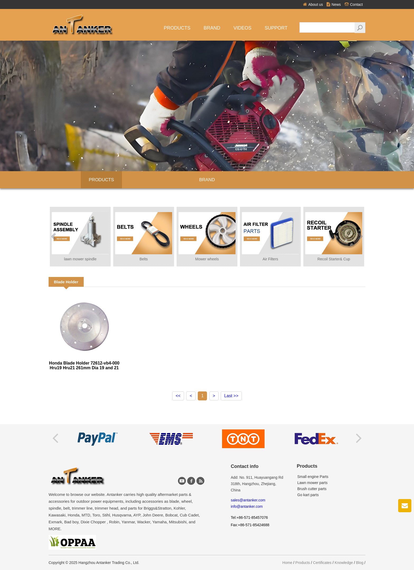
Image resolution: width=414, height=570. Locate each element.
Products (177, 28)
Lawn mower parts (312, 483)
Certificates (322, 563)
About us (313, 4)
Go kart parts (308, 495)
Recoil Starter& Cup (333, 236)
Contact (354, 4)
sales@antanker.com (248, 500)
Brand (212, 28)
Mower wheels (206, 236)
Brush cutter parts (312, 489)
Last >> (231, 396)
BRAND (207, 179)
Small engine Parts (312, 477)
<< (178, 396)
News (334, 4)
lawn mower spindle (80, 236)
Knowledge (344, 563)
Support (276, 28)
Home (287, 563)
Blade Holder (66, 282)
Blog (359, 563)
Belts (143, 236)
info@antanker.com (247, 506)
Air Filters (270, 236)
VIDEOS (242, 28)
